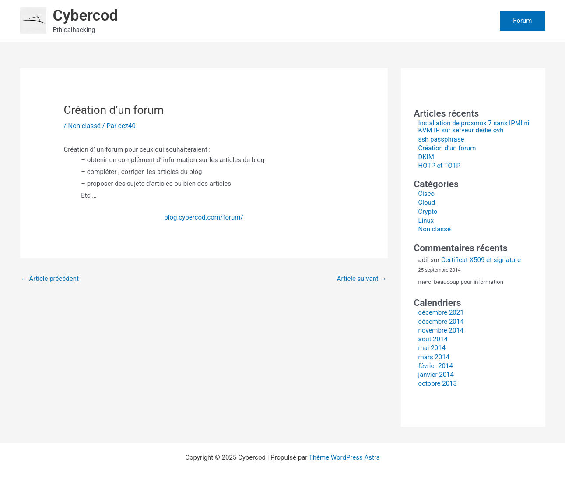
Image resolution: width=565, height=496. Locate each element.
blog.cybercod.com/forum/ (203, 217)
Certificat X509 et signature (481, 260)
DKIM (426, 157)
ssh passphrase (441, 139)
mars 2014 (434, 357)
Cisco (426, 194)
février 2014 (435, 366)
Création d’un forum (447, 148)
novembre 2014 (441, 330)
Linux (426, 220)
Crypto (428, 212)
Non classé (84, 126)
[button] (522, 21)
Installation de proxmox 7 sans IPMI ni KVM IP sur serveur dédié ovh (474, 127)
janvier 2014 (436, 375)
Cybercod (85, 16)
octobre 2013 (437, 383)
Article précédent (50, 279)
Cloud (426, 202)
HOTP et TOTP (439, 166)
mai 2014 (432, 348)
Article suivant (362, 279)
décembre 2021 (441, 312)
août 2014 (433, 339)
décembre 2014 (441, 322)
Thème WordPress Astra (344, 457)
